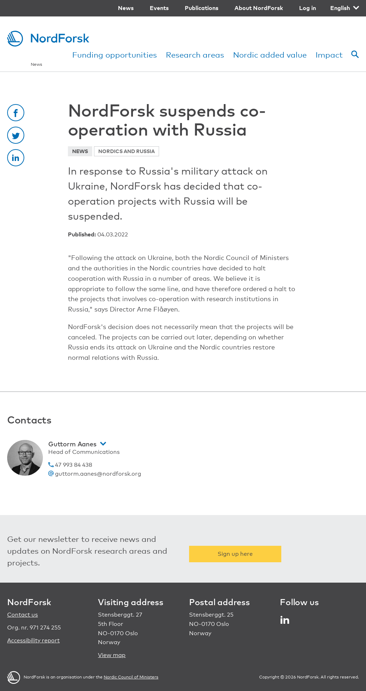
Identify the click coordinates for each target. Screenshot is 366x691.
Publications (201, 7)
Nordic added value (270, 54)
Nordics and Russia (126, 151)
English (340, 7)
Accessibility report (33, 640)
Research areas (195, 54)
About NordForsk (258, 7)
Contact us (22, 614)
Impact (329, 54)
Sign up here (235, 553)
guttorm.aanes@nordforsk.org (94, 473)
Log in (307, 7)
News (126, 7)
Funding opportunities (114, 54)
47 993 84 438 (70, 464)
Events (159, 7)
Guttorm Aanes (72, 443)
